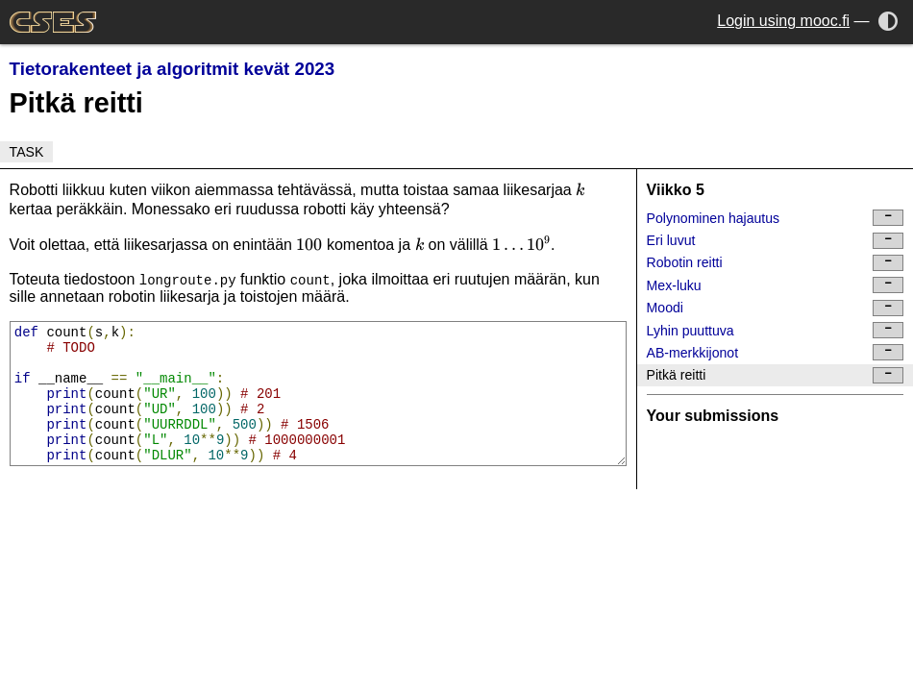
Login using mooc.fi (783, 20)
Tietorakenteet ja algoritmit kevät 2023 (172, 69)
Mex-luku (775, 285)
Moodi (775, 308)
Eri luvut (775, 241)
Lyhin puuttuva (775, 330)
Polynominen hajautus (775, 218)
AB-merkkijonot (775, 352)
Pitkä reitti (775, 375)
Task (27, 152)
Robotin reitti (775, 263)
